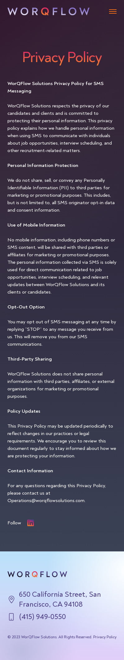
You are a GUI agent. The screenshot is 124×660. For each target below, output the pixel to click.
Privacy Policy (105, 637)
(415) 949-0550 (42, 616)
